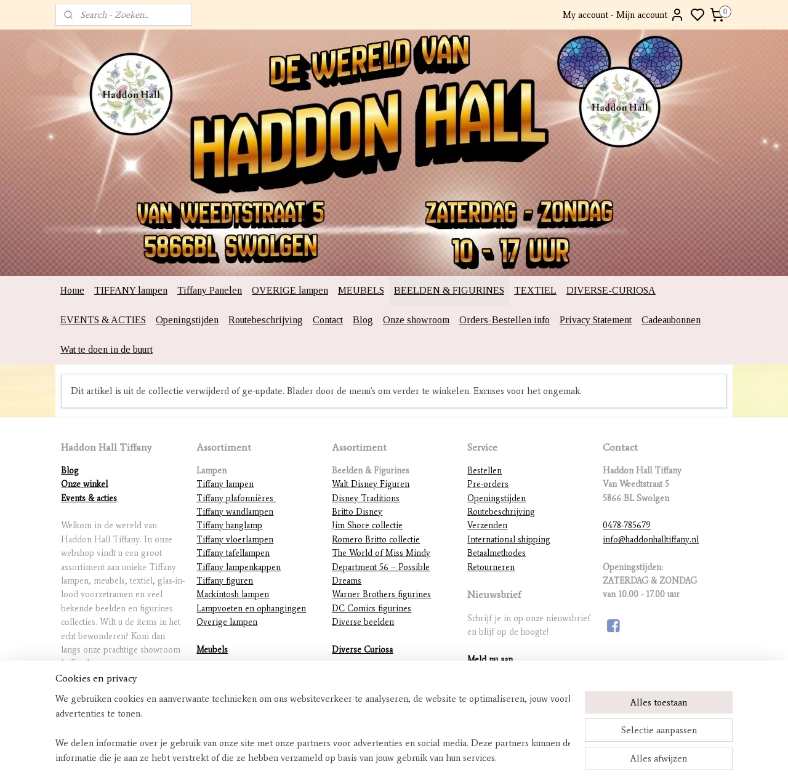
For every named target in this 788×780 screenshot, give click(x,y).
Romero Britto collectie (376, 539)
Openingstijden (187, 320)
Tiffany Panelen (209, 290)
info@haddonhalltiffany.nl (651, 539)
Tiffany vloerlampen (234, 539)
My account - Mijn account (624, 14)
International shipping (508, 539)
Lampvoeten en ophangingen (251, 608)
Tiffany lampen (225, 484)
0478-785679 (627, 525)
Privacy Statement (596, 320)
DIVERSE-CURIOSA (611, 290)
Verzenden (487, 525)
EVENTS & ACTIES (103, 320)
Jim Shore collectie (367, 525)
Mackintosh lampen (232, 594)
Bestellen (484, 470)
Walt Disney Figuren (370, 484)
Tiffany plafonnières (236, 498)
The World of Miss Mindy (381, 553)
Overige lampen (226, 622)
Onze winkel (84, 484)
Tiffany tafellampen (233, 553)
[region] (312, 728)
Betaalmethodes (496, 553)
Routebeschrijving (265, 320)
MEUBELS (361, 290)
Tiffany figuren (224, 581)
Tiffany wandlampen (234, 512)
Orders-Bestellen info (504, 320)
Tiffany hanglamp (229, 525)
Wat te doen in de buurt (106, 349)
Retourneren (491, 567)
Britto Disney (357, 512)
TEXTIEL (535, 290)
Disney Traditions (366, 498)
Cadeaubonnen (671, 320)
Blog (363, 320)
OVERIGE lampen (290, 290)
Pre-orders (488, 484)
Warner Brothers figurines (381, 594)
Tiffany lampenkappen (238, 567)
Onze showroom (416, 320)
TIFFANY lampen (130, 290)
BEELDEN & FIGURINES (449, 290)
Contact (328, 320)
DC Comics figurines (371, 608)
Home (72, 290)
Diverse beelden (363, 622)
